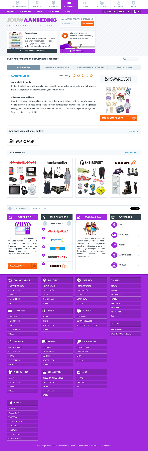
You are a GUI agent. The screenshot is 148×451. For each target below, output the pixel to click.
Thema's (14, 403)
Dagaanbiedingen (19, 280)
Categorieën (25, 11)
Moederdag (13, 413)
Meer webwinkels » (132, 153)
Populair (11, 11)
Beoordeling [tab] (124, 67)
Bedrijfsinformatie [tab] (57, 67)
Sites (79, 356)
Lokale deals (49, 286)
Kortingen (84, 280)
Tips (78, 387)
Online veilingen (15, 347)
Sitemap (107, 446)
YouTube (115, 308)
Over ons (75, 446)
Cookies (92, 446)
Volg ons (115, 280)
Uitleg (68, 11)
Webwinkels (16, 311)
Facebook (115, 303)
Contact (100, 446)
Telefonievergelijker (87, 325)
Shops (40, 11)
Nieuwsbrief (116, 295)
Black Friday (14, 434)
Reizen (48, 311)
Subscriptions (51, 372)
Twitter (114, 299)
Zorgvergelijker (84, 321)
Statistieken (53, 11)
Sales (11, 378)
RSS (112, 316)
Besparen (83, 311)
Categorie (81, 382)
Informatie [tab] (23, 67)
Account (115, 324)
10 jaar (11, 409)
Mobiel (114, 290)
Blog (81, 372)
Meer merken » (134, 131)
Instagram (116, 312)
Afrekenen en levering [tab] (90, 67)
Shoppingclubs (18, 372)
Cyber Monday (14, 439)
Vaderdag (12, 417)
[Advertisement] (119, 35)
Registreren (116, 330)
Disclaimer (84, 446)
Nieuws (80, 378)
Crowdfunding (86, 341)
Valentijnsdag (15, 422)
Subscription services (53, 378)
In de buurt (50, 280)
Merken (48, 341)
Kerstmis (12, 430)
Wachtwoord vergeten (121, 334)
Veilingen (15, 341)
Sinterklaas (14, 426)
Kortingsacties (84, 286)
